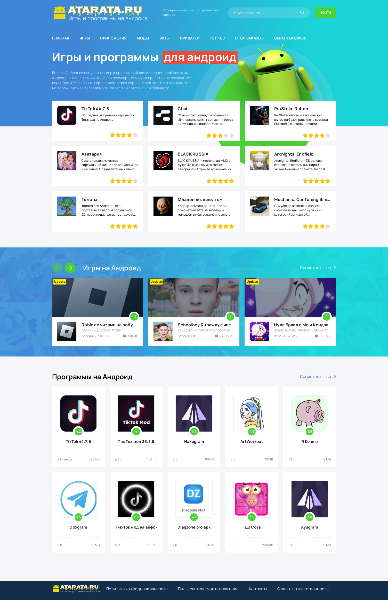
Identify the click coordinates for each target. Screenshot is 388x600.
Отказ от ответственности (303, 588)
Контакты (258, 588)
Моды (143, 38)
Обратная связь (290, 38)
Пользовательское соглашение (208, 588)
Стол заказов (249, 38)
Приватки (189, 38)
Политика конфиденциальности (137, 588)
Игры (84, 38)
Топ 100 (217, 38)
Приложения (113, 38)
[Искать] (302, 12)
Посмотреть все (315, 267)
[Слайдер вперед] (70, 268)
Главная (60, 38)
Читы (164, 38)
